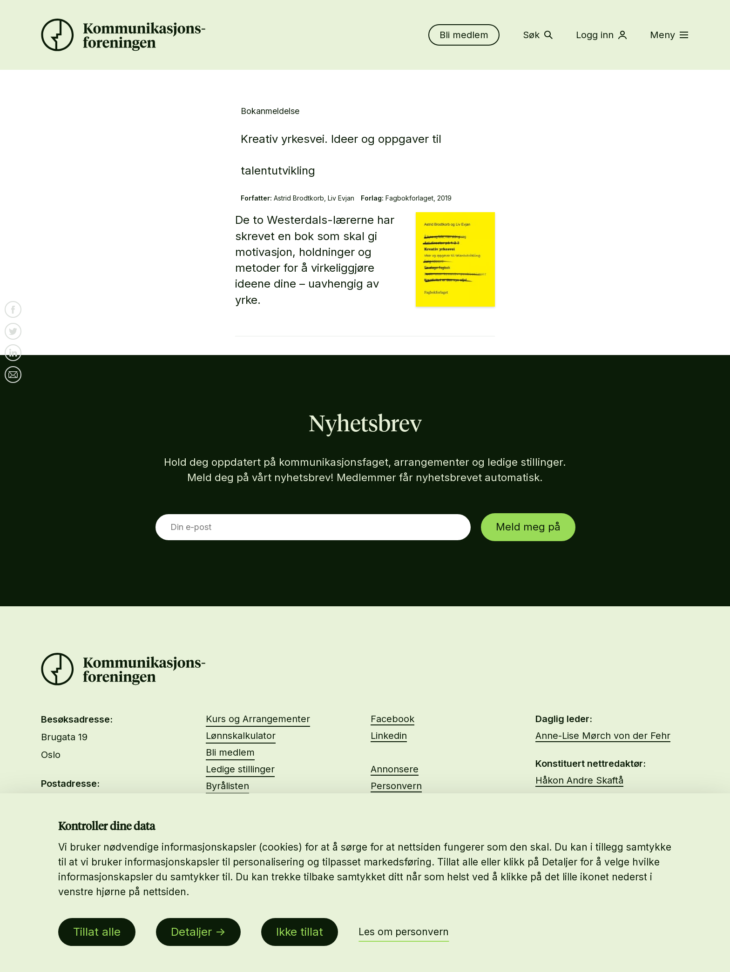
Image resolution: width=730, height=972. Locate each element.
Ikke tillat (299, 931)
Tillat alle (97, 931)
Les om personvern (403, 932)
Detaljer (191, 931)
